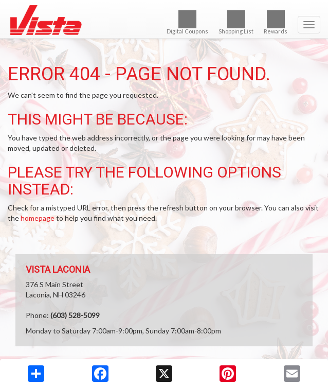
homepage (37, 218)
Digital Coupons (187, 22)
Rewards (275, 22)
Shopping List (235, 22)
